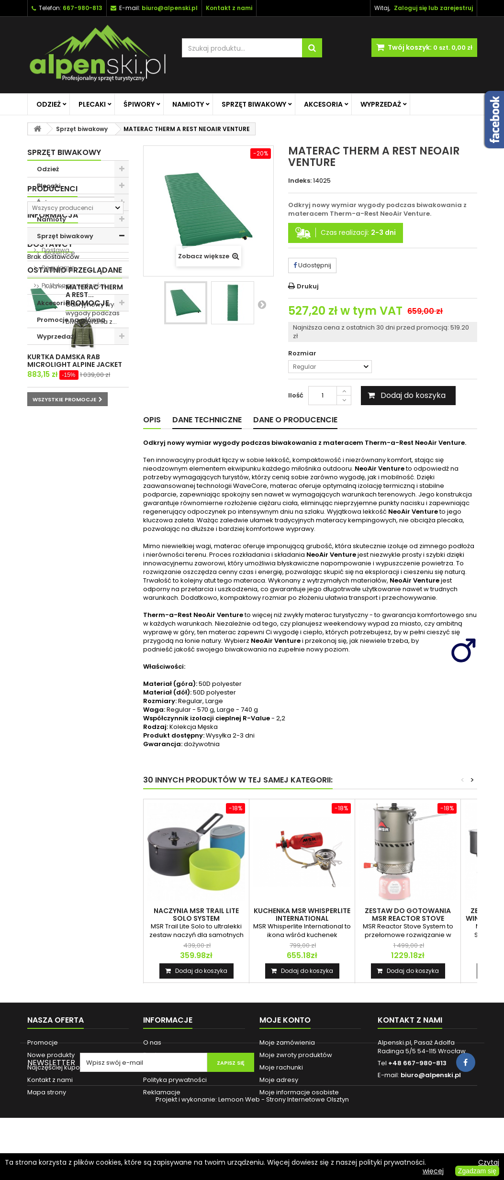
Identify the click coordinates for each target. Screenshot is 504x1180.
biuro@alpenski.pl (170, 8)
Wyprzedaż (380, 104)
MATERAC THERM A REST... (94, 556)
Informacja (52, 407)
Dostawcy (50, 502)
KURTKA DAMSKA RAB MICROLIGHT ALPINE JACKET (95, 633)
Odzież (48, 104)
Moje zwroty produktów (295, 1054)
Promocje (49, 608)
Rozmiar (303, 353)
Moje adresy (278, 1079)
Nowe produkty (51, 1054)
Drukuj (308, 286)
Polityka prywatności (72, 477)
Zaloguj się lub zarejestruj (433, 8)
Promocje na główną (71, 319)
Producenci (52, 361)
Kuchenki (58, 286)
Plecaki (92, 104)
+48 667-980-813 (417, 1063)
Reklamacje (161, 1092)
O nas (50, 424)
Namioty (188, 104)
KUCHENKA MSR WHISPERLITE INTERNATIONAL (302, 914)
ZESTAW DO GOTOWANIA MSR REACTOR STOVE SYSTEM (408, 918)
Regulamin (57, 459)
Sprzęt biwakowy (254, 104)
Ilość (295, 395)
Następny (262, 304)
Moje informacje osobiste (299, 1092)
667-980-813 (82, 8)
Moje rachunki (281, 1067)
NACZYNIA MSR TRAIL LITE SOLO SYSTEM (196, 914)
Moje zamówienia (287, 1042)
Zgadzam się (477, 1171)
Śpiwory (139, 104)
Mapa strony (46, 1092)
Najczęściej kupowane (62, 1067)
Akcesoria (323, 104)
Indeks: (300, 180)
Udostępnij (312, 265)
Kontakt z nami (50, 1079)
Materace (59, 252)
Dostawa (54, 442)
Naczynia (58, 269)
